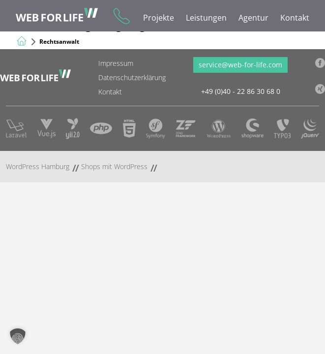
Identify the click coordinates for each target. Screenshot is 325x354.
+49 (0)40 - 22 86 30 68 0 (120, 15)
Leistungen (206, 17)
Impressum (115, 63)
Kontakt (294, 17)
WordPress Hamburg (37, 166)
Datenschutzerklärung (132, 77)
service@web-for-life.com (240, 64)
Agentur (253, 17)
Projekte (158, 17)
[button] (17, 336)
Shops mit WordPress (114, 166)
